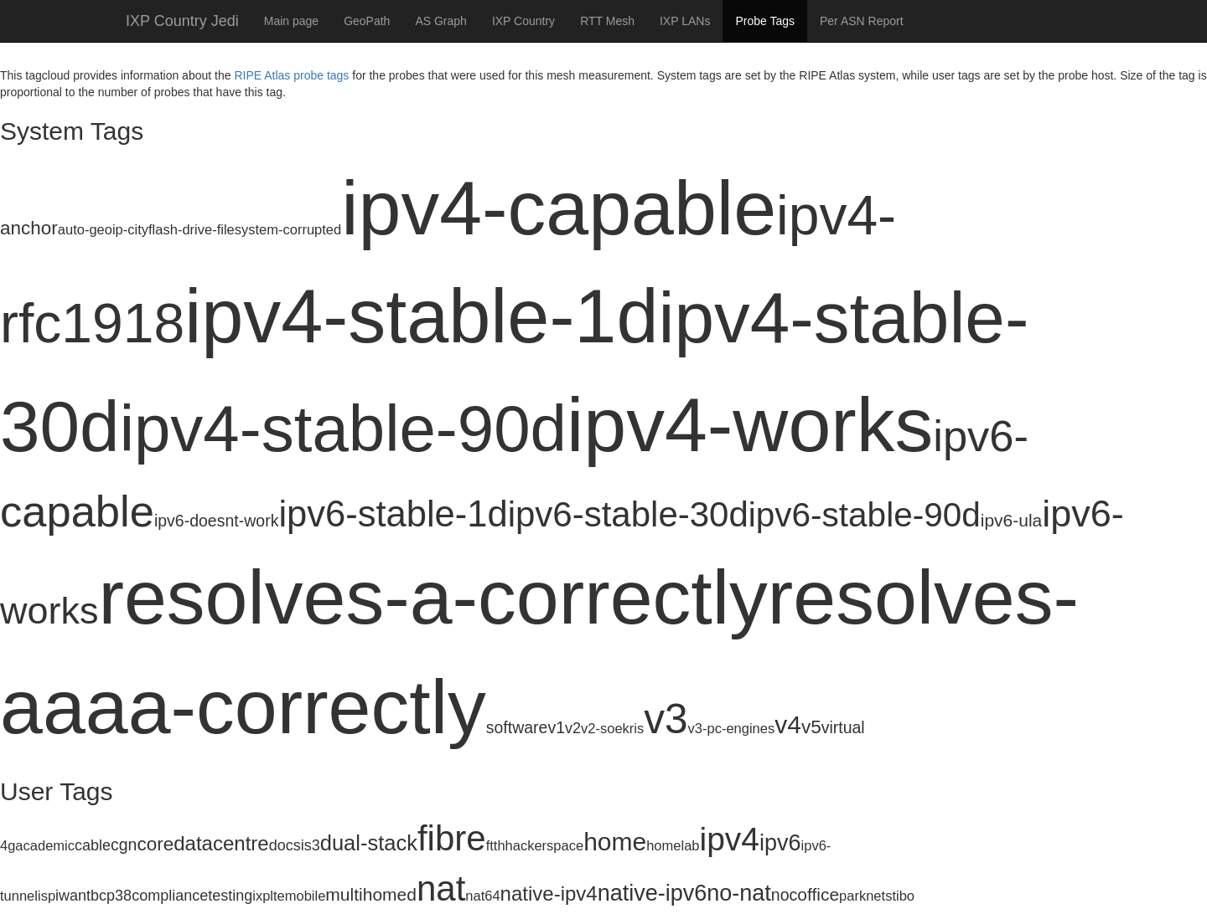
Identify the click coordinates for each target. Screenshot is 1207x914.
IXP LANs (685, 21)
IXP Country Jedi (182, 21)
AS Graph (440, 21)
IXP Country (523, 21)
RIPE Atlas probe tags (291, 75)
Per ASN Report (862, 21)
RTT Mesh (607, 21)
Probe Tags (765, 21)
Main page (291, 21)
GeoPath (367, 21)
